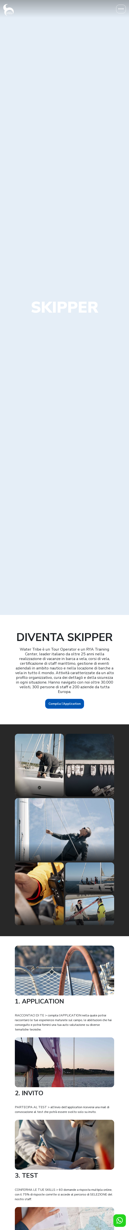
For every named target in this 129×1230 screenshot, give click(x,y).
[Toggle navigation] (121, 9)
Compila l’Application (64, 704)
